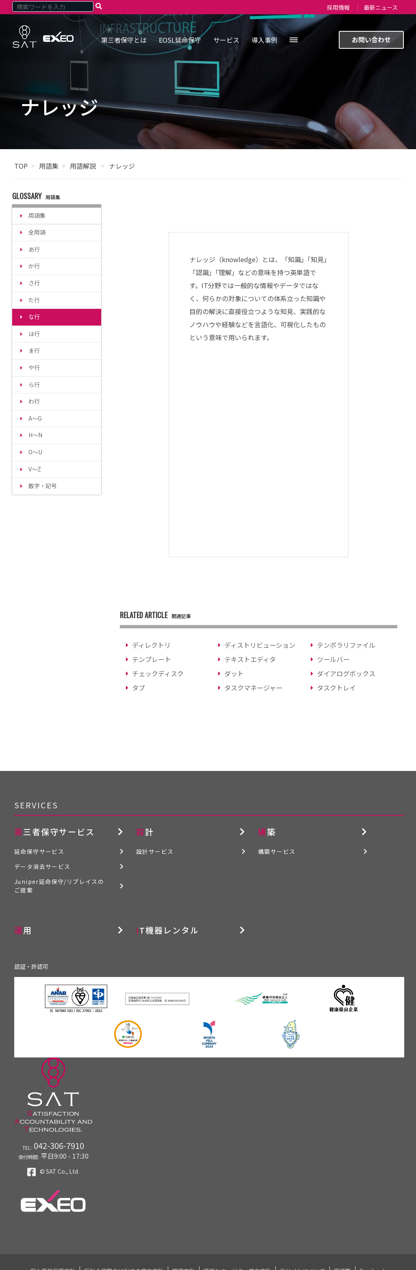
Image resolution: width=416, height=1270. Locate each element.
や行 (34, 367)
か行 (34, 266)
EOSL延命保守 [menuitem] (180, 40)
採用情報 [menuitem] (338, 7)
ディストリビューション (259, 645)
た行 (34, 300)
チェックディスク (158, 673)
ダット (234, 673)
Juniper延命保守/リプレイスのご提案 (59, 885)
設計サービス (154, 851)
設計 (145, 832)
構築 (267, 832)
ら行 (34, 384)
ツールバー (333, 659)
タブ (138, 688)
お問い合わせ (371, 39)
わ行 (34, 401)
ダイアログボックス (346, 673)
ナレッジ (122, 166)
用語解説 (84, 166)
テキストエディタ (250, 659)
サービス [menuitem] (226, 40)
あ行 (34, 249)
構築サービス (276, 851)
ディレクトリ (151, 645)
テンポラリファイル (346, 645)
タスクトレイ (336, 688)
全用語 (37, 232)
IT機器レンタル (167, 930)
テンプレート (151, 659)
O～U (35, 452)
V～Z (34, 469)
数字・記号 (42, 486)
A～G (35, 418)
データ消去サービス (42, 866)
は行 (34, 334)
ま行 (34, 350)
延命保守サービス (39, 851)
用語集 (48, 166)
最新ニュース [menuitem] (381, 7)
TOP (21, 166)
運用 (23, 930)
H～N (35, 435)
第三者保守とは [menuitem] (124, 40)
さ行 (34, 283)
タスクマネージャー (253, 688)
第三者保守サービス (54, 832)
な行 (34, 317)
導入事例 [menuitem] (264, 40)
